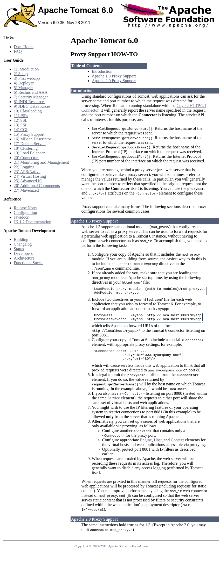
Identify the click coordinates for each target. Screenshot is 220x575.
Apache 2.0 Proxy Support (114, 80)
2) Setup (21, 73)
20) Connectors (26, 157)
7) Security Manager (31, 97)
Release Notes (25, 208)
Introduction (102, 71)
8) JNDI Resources (29, 101)
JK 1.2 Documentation (32, 222)
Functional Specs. (28, 263)
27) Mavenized (26, 190)
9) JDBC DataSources (32, 106)
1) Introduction (26, 69)
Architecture (24, 258)
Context (177, 445)
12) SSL (21, 120)
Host (158, 445)
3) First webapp (27, 78)
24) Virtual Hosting (30, 176)
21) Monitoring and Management (41, 162)
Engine (146, 445)
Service (113, 403)
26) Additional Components (37, 185)
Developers (23, 253)
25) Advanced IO (28, 181)
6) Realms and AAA (30, 92)
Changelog (23, 244)
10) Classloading (28, 111)
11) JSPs (21, 115)
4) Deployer (24, 83)
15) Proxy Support (29, 134)
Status (19, 249)
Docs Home (23, 47)
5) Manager (23, 87)
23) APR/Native (27, 171)
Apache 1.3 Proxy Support (114, 76)
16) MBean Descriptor (32, 139)
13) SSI (20, 125)
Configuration (25, 212)
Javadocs (21, 217)
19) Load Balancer (29, 153)
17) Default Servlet (30, 143)
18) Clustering (26, 148)
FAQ (18, 51)
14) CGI (21, 129)
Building (21, 239)
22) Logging (24, 167)
